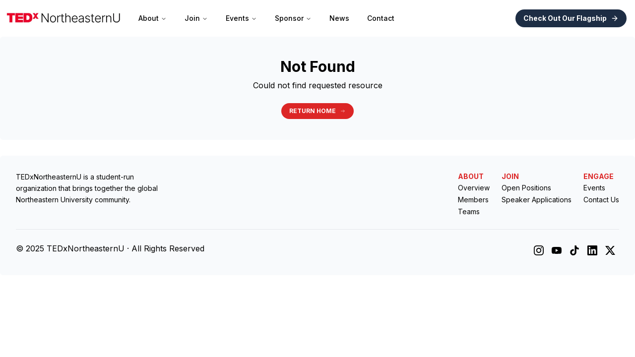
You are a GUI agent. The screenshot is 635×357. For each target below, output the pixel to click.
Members (473, 199)
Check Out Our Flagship (571, 18)
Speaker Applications (537, 199)
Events (241, 18)
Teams (469, 211)
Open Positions (526, 187)
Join (196, 18)
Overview (474, 187)
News (339, 18)
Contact (380, 18)
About (152, 18)
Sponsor (293, 18)
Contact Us (601, 199)
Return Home (317, 111)
